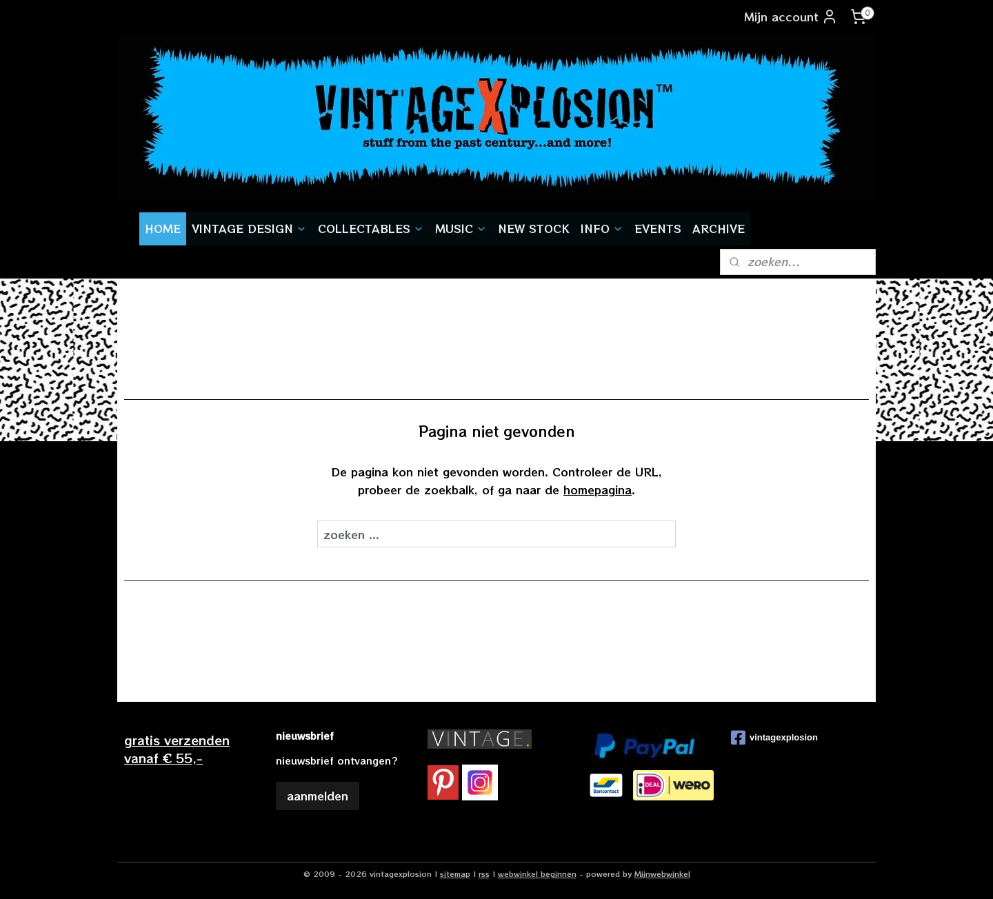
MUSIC (461, 228)
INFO (602, 228)
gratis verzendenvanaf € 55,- (177, 748)
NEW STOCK (534, 228)
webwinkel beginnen (537, 873)
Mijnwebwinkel (662, 873)
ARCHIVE (718, 228)
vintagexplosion (774, 737)
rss (484, 873)
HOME (163, 228)
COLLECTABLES (371, 228)
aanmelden (317, 795)
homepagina (597, 489)
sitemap (455, 873)
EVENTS (657, 228)
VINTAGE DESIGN (249, 228)
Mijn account (791, 16)
